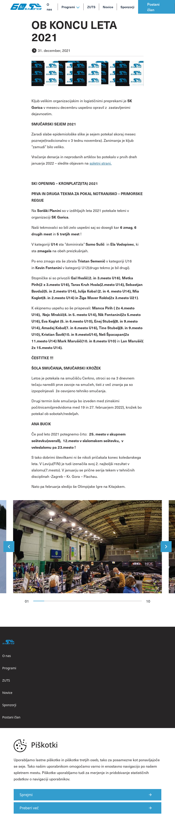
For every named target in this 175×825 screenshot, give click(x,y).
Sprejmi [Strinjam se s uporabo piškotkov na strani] (26, 794)
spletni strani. (101, 163)
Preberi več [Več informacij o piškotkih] (29, 807)
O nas (49, 6)
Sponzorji (127, 7)
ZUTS (91, 7)
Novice (108, 7)
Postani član (153, 7)
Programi (68, 7)
